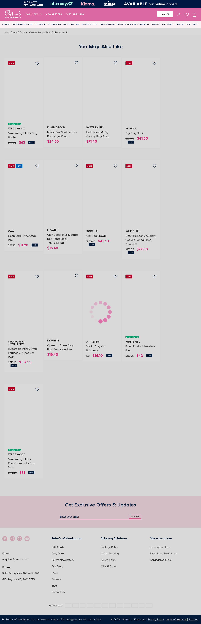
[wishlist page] (187, 14)
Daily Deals (33, 14)
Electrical (40, 24)
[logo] (13, 14)
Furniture (156, 24)
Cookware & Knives (22, 24)
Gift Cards (168, 24)
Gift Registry (75, 14)
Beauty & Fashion (126, 24)
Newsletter (54, 14)
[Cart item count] (194, 14)
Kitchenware (54, 24)
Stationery (143, 24)
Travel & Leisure (107, 24)
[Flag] (165, 14)
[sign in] (179, 14)
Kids (78, 24)
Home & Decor (89, 24)
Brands (6, 24)
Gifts (188, 24)
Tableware (68, 24)
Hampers (179, 24)
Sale (195, 24)
